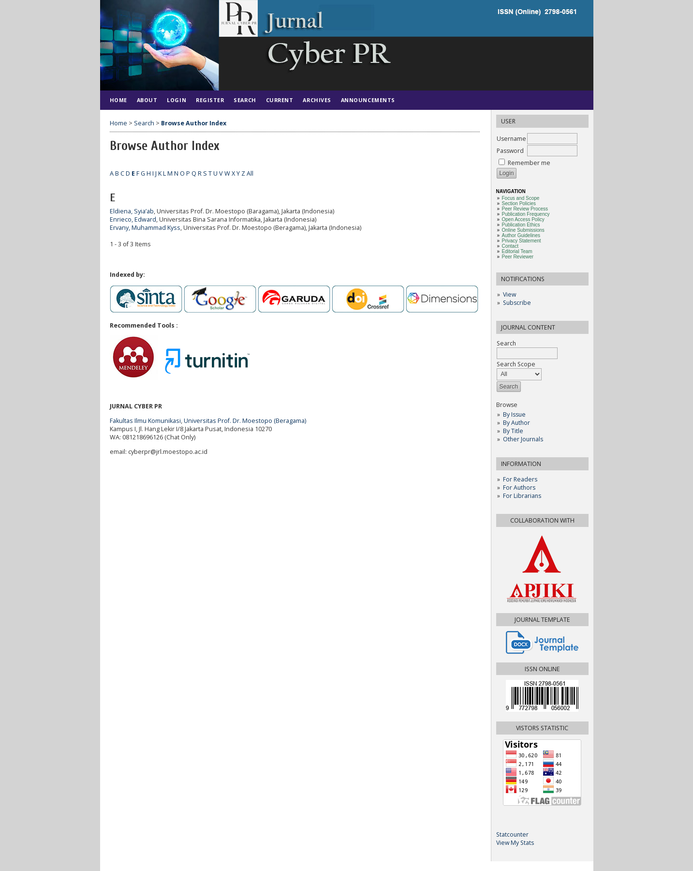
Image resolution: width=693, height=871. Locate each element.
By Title (513, 431)
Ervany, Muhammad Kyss (145, 228)
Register (210, 100)
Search (245, 100)
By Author (516, 423)
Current (280, 100)
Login (176, 100)
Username (511, 139)
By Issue (514, 414)
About (147, 100)
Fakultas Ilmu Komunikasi (145, 421)
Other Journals (523, 439)
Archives (317, 100)
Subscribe (517, 303)
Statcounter (512, 834)
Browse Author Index (193, 123)
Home (118, 100)
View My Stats (515, 843)
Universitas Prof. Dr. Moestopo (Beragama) (245, 421)
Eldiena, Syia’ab (132, 211)
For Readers (520, 479)
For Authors (519, 487)
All (250, 173)
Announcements (368, 100)
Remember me (529, 163)
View (509, 294)
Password (510, 151)
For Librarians (522, 496)
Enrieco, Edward (133, 219)
